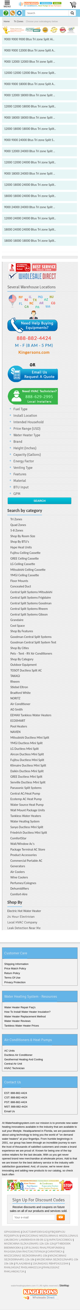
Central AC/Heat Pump (25, 793)
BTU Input (21, 487)
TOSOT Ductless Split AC (26, 670)
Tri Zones (18, 21)
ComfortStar (18, 838)
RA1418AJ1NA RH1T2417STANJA (24, 1251)
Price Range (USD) (26, 428)
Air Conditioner (20, 704)
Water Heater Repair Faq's (20, 1007)
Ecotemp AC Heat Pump (26, 799)
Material (19, 481)
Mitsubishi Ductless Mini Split (29, 737)
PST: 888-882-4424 (15, 1102)
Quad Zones (18, 525)
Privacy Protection (15, 982)
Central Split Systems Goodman (31, 603)
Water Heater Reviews (17, 1020)
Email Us (9, 1111)
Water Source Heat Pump (27, 805)
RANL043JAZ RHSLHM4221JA (22, 1267)
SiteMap (64, 1285)
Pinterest (47, 1306)
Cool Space (17, 626)
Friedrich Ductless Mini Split (28, 832)
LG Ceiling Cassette (22, 564)
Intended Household (28, 422)
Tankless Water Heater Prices (21, 1025)
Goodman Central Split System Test (33, 642)
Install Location (25, 415)
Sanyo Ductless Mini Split (26, 827)
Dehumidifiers (19, 888)
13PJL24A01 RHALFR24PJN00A (43, 1247)
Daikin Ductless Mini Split (27, 771)
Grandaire (16, 620)
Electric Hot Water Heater (24, 911)
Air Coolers (17, 872)
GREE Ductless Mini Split (26, 777)
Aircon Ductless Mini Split (27, 754)
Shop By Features (21, 631)
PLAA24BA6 (23, 1263)
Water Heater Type (26, 435)
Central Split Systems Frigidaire (30, 597)
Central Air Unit (13, 1063)
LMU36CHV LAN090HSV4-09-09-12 (25, 1239)
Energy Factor (23, 461)
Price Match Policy (15, 968)
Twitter (33, 1306)
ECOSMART (17, 721)
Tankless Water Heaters (25, 816)
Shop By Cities (19, 648)
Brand (17, 442)
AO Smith (16, 709)
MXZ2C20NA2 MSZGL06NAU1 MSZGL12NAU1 (50, 1235)
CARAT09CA (55, 1251)
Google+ (40, 1306)
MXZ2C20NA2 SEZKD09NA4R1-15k (25, 1255)
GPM (17, 494)
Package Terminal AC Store (27, 849)
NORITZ (15, 698)
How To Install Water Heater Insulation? (27, 1011)
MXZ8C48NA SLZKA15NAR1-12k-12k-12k (29, 1243)
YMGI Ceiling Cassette (24, 575)
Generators (17, 866)
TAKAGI (15, 676)
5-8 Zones (16, 530)
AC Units (9, 1050)
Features (19, 474)
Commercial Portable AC (26, 861)
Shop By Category (22, 659)
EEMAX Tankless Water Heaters (30, 715)
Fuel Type (20, 409)
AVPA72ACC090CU (60, 1239)
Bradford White (20, 693)
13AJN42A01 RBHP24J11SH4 (50, 1263)
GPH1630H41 (12, 1231)
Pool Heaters (18, 726)
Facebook (27, 1306)
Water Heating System (25, 821)
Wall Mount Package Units (27, 810)
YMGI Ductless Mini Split (26, 743)
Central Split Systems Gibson (29, 614)
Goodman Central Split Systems (31, 637)
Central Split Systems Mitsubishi (31, 592)
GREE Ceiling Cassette (24, 558)
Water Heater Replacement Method (25, 1016)
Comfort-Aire (18, 894)
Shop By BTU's (19, 541)
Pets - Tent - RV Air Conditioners (31, 653)
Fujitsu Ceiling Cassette (25, 553)
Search (39, 500)
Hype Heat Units (21, 547)
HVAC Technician (14, 1068)
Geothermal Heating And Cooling (23, 1059)
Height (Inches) (24, 448)
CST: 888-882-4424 (15, 1097)
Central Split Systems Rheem (29, 609)
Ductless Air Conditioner (18, 1054)
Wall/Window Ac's (22, 844)
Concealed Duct (20, 586)
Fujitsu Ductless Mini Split (27, 760)
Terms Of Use (12, 977)
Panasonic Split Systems (25, 788)
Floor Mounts (19, 581)
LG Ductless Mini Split (24, 749)
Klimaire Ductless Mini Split (28, 765)
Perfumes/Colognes (23, 883)
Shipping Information (16, 964)
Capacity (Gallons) (27, 455)
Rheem (15, 681)
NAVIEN (15, 732)
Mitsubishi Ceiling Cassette (27, 570)
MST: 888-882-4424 (15, 1106)
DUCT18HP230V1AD (35, 1231)
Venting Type (22, 468)
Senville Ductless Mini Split (27, 782)
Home (7, 21)
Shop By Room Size (22, 536)
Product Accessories (23, 855)
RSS (54, 1306)
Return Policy (12, 973)
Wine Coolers (19, 877)
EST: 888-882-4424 (15, 1093)
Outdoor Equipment (23, 665)
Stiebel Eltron (19, 687)
